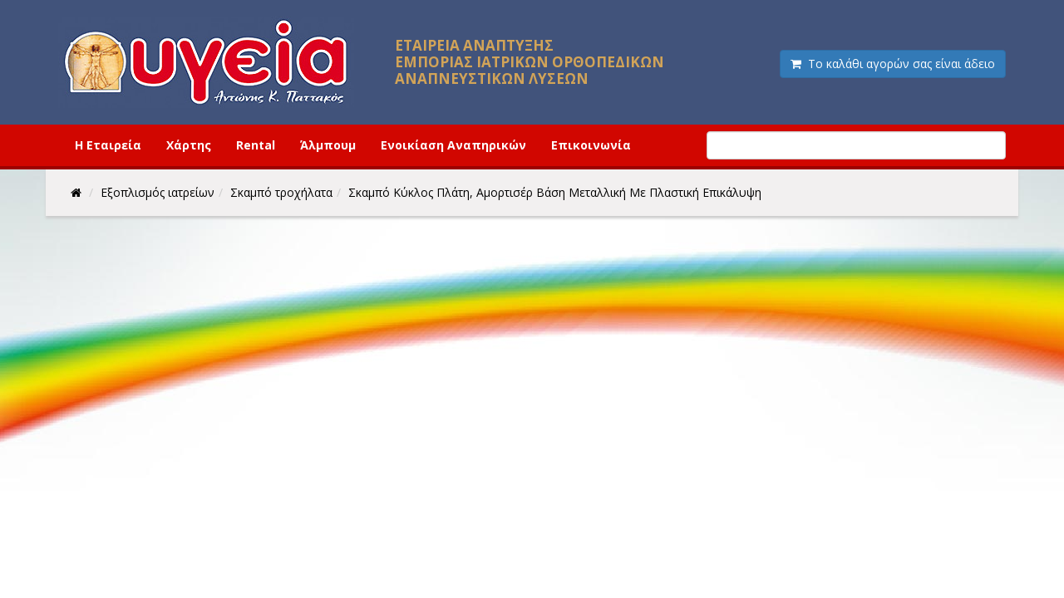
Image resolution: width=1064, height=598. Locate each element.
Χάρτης (188, 145)
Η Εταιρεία (108, 145)
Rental (255, 145)
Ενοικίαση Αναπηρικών (453, 145)
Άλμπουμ (328, 145)
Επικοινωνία (591, 145)
